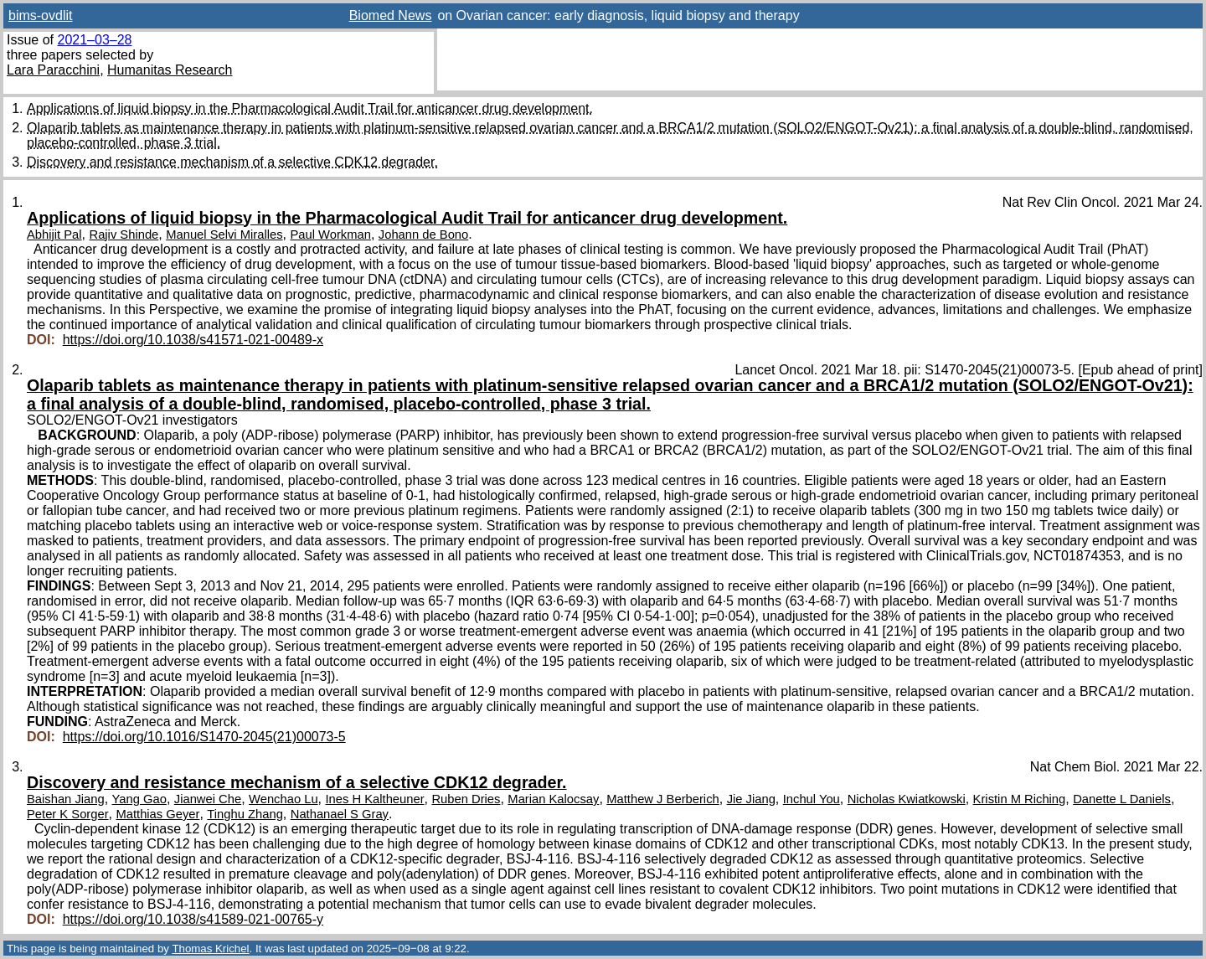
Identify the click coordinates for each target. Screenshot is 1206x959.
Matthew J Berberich (662, 799)
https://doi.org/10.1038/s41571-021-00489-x (193, 340)
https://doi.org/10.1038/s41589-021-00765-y (193, 919)
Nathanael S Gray (340, 814)
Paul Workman (330, 234)
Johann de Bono (423, 234)
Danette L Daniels (1122, 799)
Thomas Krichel (210, 948)
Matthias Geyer (157, 814)
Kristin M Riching (1019, 799)
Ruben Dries (465, 799)
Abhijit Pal (54, 234)
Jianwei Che (207, 799)
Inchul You (811, 799)
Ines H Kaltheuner (375, 799)
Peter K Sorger (68, 814)
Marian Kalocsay (553, 799)
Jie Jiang (751, 799)
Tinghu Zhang (244, 814)
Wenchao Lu (283, 799)
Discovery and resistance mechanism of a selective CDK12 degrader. (232, 162)
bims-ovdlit (40, 15)
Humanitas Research (169, 70)
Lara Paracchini (53, 70)
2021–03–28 (94, 40)
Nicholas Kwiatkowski (907, 799)
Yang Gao (139, 799)
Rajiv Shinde (123, 234)
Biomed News (390, 15)
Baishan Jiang (66, 799)
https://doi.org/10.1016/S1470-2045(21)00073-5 (204, 737)
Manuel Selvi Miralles (224, 234)
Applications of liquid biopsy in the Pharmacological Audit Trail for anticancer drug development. (310, 108)
